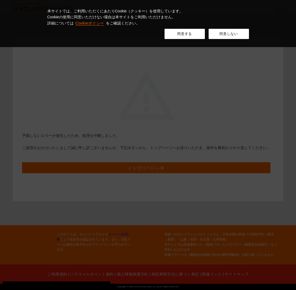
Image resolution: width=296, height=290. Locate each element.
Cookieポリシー (90, 23)
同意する (184, 34)
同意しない (228, 34)
